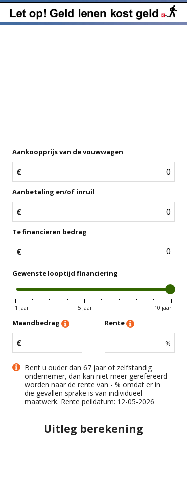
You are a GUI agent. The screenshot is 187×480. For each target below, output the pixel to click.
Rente (119, 323)
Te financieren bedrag (49, 231)
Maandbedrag (40, 323)
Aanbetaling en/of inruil (53, 191)
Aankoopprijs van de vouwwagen (67, 151)
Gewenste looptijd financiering (65, 273)
